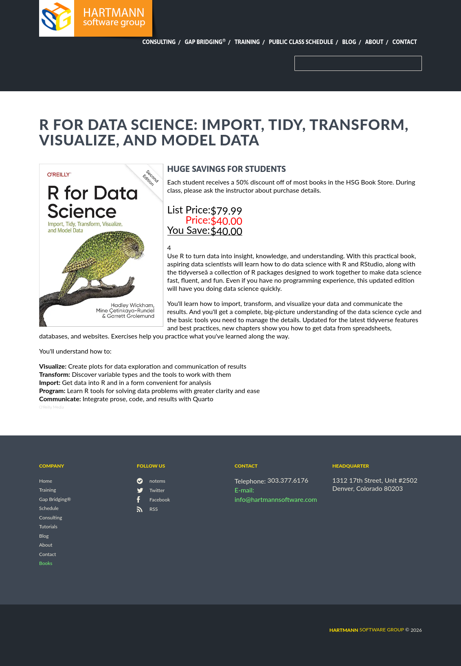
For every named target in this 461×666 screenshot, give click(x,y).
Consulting (159, 42)
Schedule (49, 509)
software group (366, 629)
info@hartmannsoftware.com (276, 499)
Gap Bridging (204, 42)
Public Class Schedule (301, 42)
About (374, 42)
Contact (405, 42)
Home (45, 481)
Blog (349, 42)
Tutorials (48, 527)
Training (247, 42)
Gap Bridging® (55, 499)
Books (46, 563)
